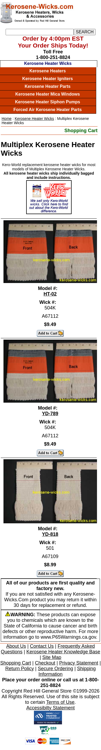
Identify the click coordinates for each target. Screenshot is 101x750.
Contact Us (42, 646)
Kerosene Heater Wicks (48, 63)
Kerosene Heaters (47, 71)
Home (6, 118)
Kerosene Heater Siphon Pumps (47, 102)
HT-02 (50, 294)
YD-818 (50, 534)
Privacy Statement (78, 663)
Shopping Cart (81, 130)
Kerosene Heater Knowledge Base (63, 651)
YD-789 (50, 413)
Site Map (51, 657)
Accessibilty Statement (50, 707)
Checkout (45, 663)
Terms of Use (60, 702)
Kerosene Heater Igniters (47, 78)
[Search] (40, 32)
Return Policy (19, 668)
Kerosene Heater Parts (48, 86)
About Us (16, 646)
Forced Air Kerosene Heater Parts (47, 109)
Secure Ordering (55, 668)
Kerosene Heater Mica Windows (47, 94)
